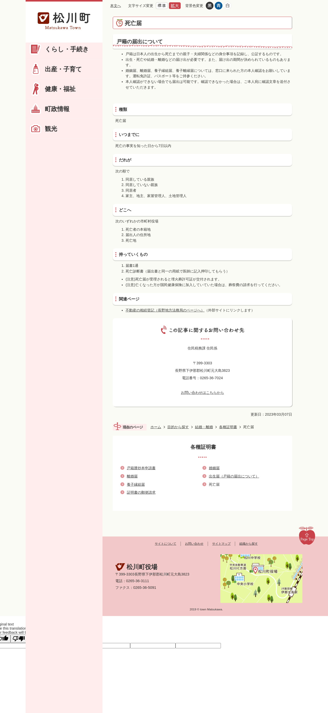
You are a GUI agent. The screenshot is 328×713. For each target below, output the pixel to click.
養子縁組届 (136, 484)
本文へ (115, 6)
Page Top (307, 535)
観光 (51, 128)
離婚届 (132, 476)
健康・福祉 (60, 88)
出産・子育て (63, 69)
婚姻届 (214, 468)
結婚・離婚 (204, 427)
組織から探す (248, 543)
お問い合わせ (194, 543)
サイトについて (165, 543)
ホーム (155, 427)
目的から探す (178, 427)
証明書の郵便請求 (141, 492)
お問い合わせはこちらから (202, 392)
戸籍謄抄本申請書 (141, 468)
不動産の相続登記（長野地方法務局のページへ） (165, 310)
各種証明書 (228, 427)
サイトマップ (221, 543)
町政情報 (57, 108)
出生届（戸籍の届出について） (234, 476)
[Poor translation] (19, 638)
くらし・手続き (67, 49)
